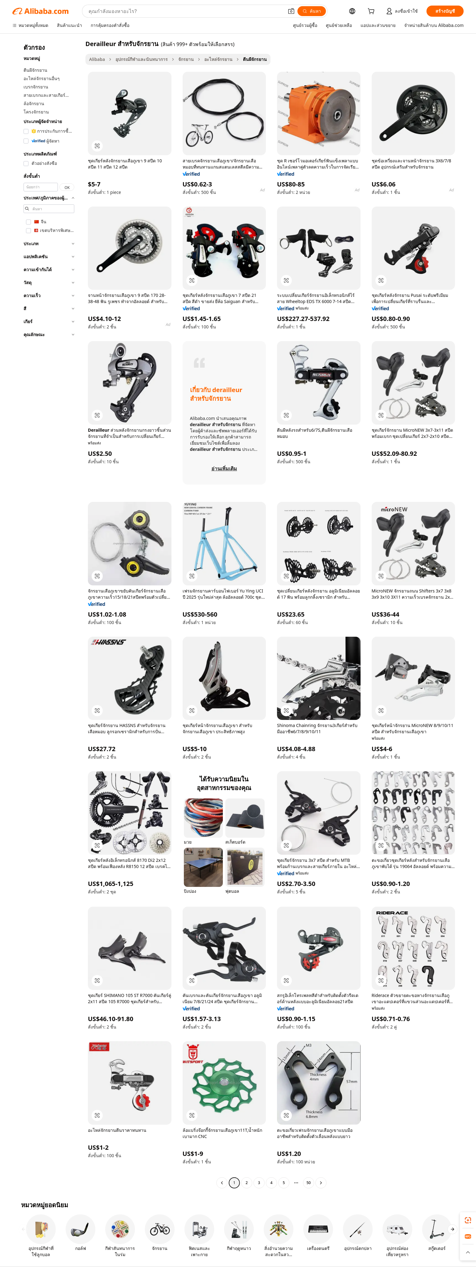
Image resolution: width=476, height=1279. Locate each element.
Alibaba (97, 59)
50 (308, 1182)
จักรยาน (186, 59)
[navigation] (47, 614)
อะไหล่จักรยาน (218, 59)
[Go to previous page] (221, 1182)
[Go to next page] (321, 1182)
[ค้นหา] (311, 11)
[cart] (372, 12)
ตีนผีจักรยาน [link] (255, 59)
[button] (291, 11)
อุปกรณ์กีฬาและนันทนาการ (141, 59)
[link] (468, 1220)
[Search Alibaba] (186, 11)
